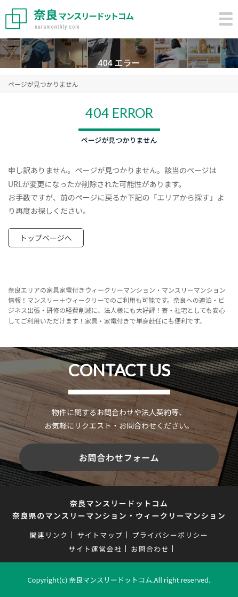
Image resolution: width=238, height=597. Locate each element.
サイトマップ (100, 534)
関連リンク (49, 534)
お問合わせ (150, 548)
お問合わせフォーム (119, 457)
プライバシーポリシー (170, 534)
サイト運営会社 (95, 548)
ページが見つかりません (43, 83)
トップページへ (46, 237)
